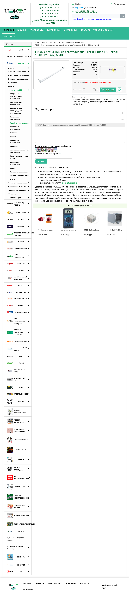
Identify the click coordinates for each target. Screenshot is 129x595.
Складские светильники (15, 157)
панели (13, 130)
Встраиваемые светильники (16, 97)
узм (74, 19)
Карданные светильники (15, 112)
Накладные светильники (15, 122)
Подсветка (14, 140)
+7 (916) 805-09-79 (50, 13)
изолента (109, 19)
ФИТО (12, 173)
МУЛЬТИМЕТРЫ (17, 434)
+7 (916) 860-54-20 (50, 17)
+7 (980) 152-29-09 (50, 7)
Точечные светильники (19, 166)
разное (11, 80)
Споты (12, 162)
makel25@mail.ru (50, 4)
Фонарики (12, 188)
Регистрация (119, 4)
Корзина (79, 7)
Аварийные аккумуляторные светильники (16, 90)
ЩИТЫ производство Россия (15, 533)
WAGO (15, 357)
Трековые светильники (19, 169)
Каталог (10, 38)
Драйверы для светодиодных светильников (16, 104)
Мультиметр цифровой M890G (72, 224)
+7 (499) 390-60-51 (50, 11)
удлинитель (100, 19)
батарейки (81, 19)
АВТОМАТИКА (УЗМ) (16, 364)
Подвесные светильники (15, 135)
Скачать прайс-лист (110, 580)
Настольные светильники (18, 69)
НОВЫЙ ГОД (16, 444)
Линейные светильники (19, 117)
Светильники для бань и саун (19, 151)
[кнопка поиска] (122, 16)
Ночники (13, 127)
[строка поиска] (96, 16)
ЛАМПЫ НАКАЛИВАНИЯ (16, 405)
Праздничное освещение (18, 73)
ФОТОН (15, 525)
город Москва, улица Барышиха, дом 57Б (50, 21)
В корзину (107, 83)
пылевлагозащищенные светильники (19, 145)
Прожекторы (13, 76)
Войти (78, 4)
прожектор (90, 19)
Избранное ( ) (86, 11)
